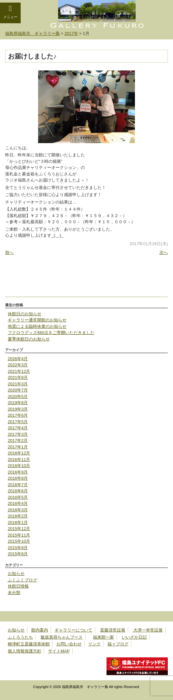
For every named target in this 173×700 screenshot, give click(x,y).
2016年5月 (18, 497)
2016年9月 (18, 472)
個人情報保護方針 (24, 651)
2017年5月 (18, 421)
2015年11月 (19, 535)
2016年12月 (19, 453)
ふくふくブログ (22, 580)
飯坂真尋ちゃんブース (62, 637)
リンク (94, 644)
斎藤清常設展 (112, 630)
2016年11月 (19, 459)
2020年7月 (18, 390)
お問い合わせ (69, 644)
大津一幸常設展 (148, 630)
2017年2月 (18, 440)
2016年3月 (18, 509)
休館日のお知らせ (24, 313)
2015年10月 (19, 541)
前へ (9, 252)
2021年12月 (19, 371)
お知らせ (16, 573)
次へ (163, 252)
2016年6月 (18, 490)
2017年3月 (18, 434)
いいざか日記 (134, 637)
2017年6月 (18, 415)
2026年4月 (18, 358)
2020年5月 (18, 396)
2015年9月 (18, 547)
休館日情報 (18, 586)
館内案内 (39, 630)
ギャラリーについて (73, 630)
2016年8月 (18, 478)
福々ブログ (117, 644)
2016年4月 (18, 503)
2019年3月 (18, 409)
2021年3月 (18, 383)
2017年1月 (18, 446)
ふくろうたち (20, 637)
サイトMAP (59, 651)
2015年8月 (18, 553)
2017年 (71, 33)
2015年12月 (19, 528)
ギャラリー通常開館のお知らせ (37, 320)
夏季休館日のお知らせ (29, 339)
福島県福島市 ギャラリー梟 (32, 33)
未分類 (14, 592)
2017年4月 (18, 427)
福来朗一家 (103, 637)
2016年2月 (18, 516)
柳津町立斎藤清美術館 (29, 644)
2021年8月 (18, 377)
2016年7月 (18, 484)
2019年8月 (18, 402)
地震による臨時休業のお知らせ (37, 326)
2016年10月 (19, 465)
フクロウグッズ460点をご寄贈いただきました (51, 332)
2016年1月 (18, 522)
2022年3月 (18, 364)
